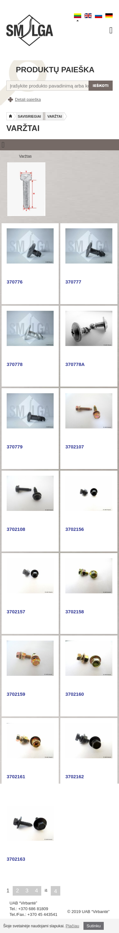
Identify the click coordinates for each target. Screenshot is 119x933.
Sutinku (94, 925)
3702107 (74, 446)
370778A (75, 364)
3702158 (74, 611)
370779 (15, 446)
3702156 (74, 529)
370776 (15, 281)
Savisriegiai (29, 116)
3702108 (16, 529)
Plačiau (72, 925)
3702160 (74, 694)
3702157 (16, 611)
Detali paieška (28, 99)
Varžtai (54, 116)
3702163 (16, 859)
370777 (73, 281)
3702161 (16, 776)
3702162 (74, 776)
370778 (15, 364)
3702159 (16, 694)
